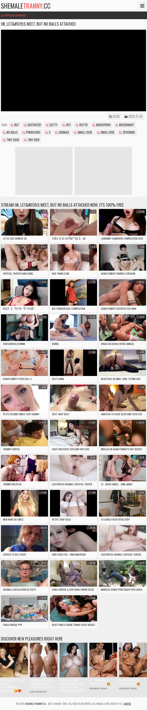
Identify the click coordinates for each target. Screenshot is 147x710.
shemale (62, 132)
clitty (51, 125)
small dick (105, 132)
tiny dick (31, 140)
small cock (83, 132)
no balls (10, 132)
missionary (124, 125)
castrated (32, 125)
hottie (82, 125)
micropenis (101, 125)
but (15, 125)
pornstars (31, 132)
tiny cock (11, 140)
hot (66, 125)
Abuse (127, 704)
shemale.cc (26, 6)
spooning (127, 132)
